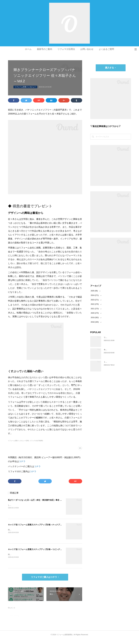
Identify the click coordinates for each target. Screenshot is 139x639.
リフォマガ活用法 (66, 49)
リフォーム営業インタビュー (25, 87)
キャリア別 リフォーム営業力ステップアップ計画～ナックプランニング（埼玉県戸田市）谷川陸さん (51, 525)
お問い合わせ (86, 49)
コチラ (22, 461)
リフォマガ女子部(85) (36, 440)
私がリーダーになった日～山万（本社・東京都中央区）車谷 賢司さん (37, 500)
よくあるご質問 (106, 49)
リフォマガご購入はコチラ (44, 577)
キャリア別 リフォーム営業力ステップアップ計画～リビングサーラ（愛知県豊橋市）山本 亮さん (49, 549)
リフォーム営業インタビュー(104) (18, 440)
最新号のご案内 (44, 49)
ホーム (28, 49)
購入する (109, 68)
